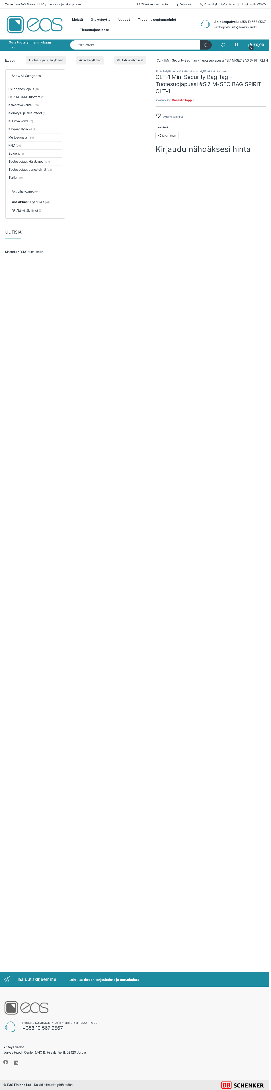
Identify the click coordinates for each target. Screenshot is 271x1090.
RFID (14, 145)
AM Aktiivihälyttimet (189, 71)
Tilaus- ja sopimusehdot (157, 19)
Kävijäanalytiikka (22, 129)
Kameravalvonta (23, 105)
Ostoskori (184, 4)
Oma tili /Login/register (217, 4)
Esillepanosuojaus (23, 89)
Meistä (77, 19)
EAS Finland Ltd (19, 1085)
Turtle (15, 177)
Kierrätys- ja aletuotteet (27, 113)
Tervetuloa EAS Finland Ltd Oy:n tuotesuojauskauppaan (43, 4)
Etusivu (10, 60)
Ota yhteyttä (100, 19)
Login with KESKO (254, 4)
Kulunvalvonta (20, 121)
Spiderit (16, 153)
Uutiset (124, 19)
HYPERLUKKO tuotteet (26, 97)
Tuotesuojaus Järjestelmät (30, 169)
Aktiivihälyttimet (90, 60)
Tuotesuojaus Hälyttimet (46, 60)
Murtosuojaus (21, 137)
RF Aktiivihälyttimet (130, 60)
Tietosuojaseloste (94, 30)
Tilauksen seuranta (152, 4)
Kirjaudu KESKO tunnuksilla (24, 252)
